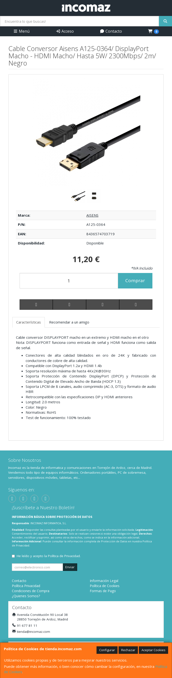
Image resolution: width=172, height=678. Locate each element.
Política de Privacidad (64, 556)
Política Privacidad (26, 585)
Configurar (107, 650)
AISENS (92, 215)
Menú (21, 31)
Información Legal (104, 580)
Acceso (65, 31)
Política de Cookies (105, 585)
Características (28, 322)
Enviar (70, 567)
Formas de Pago (103, 591)
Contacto (111, 31)
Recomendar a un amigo (69, 322)
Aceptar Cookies (153, 650)
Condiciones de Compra (30, 591)
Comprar (135, 280)
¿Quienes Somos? (26, 596)
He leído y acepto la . (49, 556)
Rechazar (128, 650)
